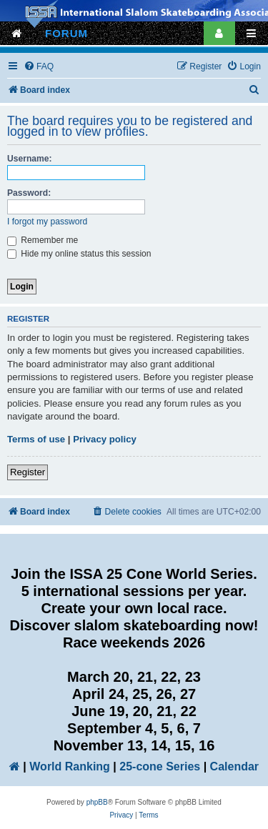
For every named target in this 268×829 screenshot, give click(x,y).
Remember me (42, 240)
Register (27, 472)
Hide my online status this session (79, 254)
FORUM (66, 33)
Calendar (234, 766)
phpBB (97, 802)
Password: (29, 193)
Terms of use (36, 439)
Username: (29, 159)
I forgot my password (47, 222)
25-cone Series (159, 766)
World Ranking (69, 766)
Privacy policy (105, 439)
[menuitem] (39, 66)
